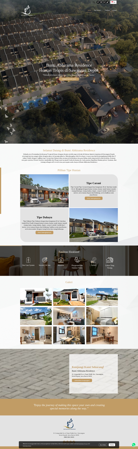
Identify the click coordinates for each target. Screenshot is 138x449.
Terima (112, 445)
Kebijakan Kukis (27, 446)
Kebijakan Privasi (83, 443)
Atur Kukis (103, 445)
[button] (93, 2)
